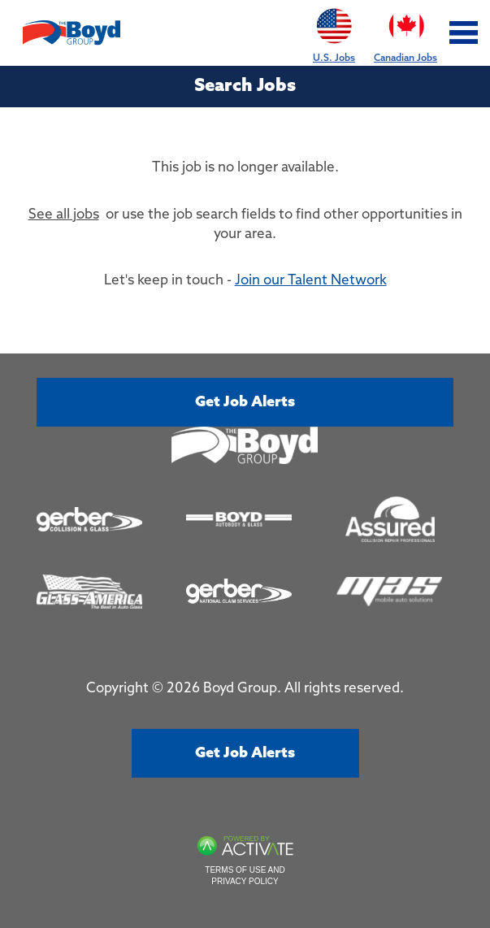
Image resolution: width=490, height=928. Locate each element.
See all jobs (63, 214)
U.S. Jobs (334, 32)
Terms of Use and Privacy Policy (244, 875)
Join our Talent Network (311, 280)
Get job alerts (245, 402)
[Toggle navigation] (464, 33)
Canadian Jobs (405, 32)
